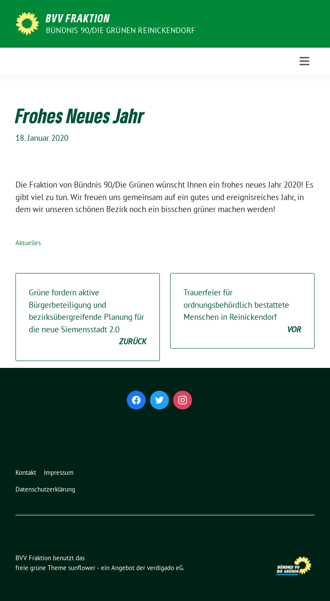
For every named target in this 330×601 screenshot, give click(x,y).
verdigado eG (165, 568)
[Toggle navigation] (304, 61)
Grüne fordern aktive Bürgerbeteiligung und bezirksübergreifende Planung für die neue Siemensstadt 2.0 (88, 317)
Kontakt (25, 472)
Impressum (58, 472)
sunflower (81, 568)
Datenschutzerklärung (45, 489)
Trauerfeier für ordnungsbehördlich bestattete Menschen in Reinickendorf (242, 311)
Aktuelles (28, 243)
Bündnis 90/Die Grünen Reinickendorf (120, 30)
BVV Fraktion (78, 18)
